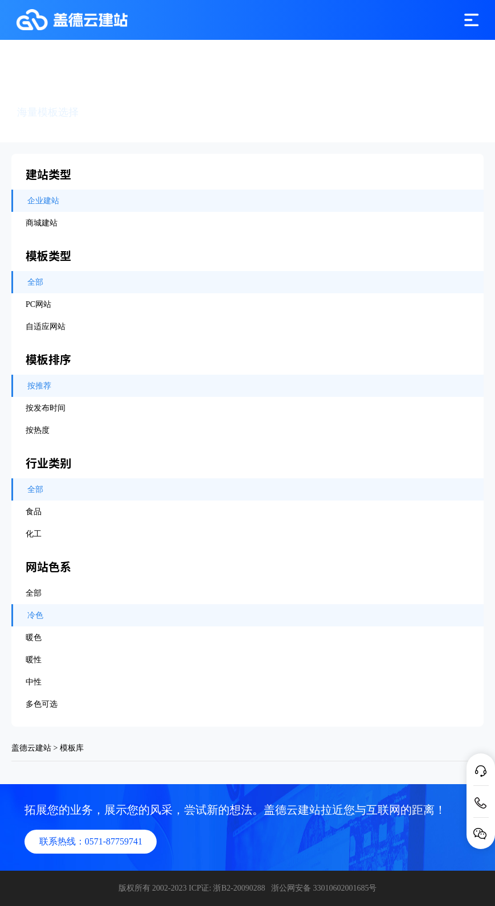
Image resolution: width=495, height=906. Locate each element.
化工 (34, 534)
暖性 (34, 659)
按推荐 (39, 386)
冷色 (35, 615)
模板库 (72, 748)
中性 (34, 682)
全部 (35, 282)
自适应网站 (46, 326)
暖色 (34, 637)
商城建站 (42, 223)
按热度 (38, 430)
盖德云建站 (31, 748)
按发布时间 (46, 408)
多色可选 (42, 704)
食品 (34, 511)
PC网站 (38, 304)
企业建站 (43, 200)
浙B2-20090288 (239, 888)
